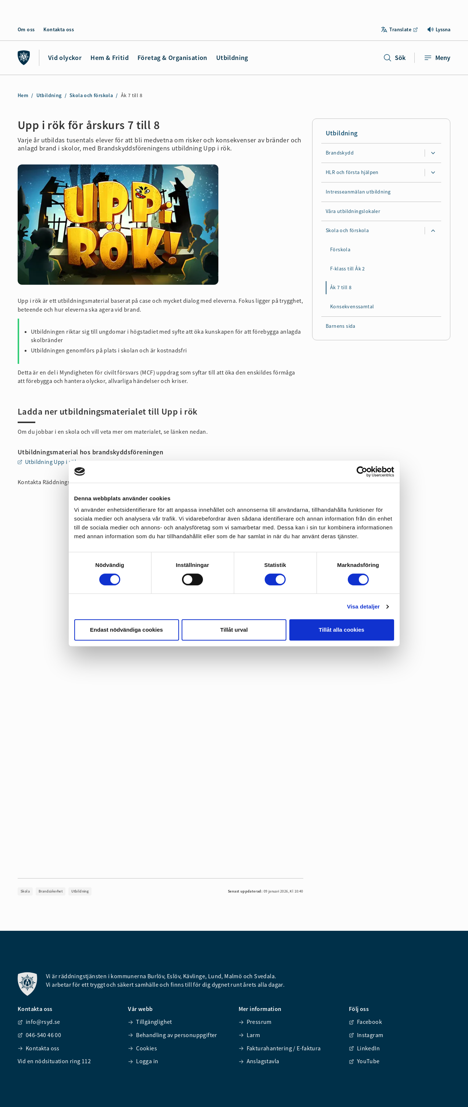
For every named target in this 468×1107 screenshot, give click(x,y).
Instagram (366, 1035)
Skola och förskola (91, 95)
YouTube (364, 1061)
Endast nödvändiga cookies (126, 630)
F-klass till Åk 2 (347, 268)
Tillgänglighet (150, 1021)
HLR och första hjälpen (352, 172)
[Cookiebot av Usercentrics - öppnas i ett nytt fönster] (362, 471)
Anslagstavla (259, 1061)
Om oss (26, 29)
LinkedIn (364, 1048)
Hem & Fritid (109, 57)
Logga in (143, 1061)
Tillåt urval (234, 630)
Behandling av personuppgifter (172, 1035)
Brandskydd (340, 153)
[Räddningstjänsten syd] (24, 57)
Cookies (142, 1048)
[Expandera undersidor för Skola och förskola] (433, 231)
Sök (394, 57)
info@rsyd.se (39, 1021)
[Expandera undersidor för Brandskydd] (433, 153)
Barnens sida (341, 326)
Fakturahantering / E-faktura (280, 1048)
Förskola (340, 249)
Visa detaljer (363, 606)
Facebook (365, 1021)
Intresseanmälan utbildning (358, 191)
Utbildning (232, 57)
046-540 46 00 (39, 1035)
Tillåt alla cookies (341, 630)
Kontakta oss (58, 29)
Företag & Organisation (172, 57)
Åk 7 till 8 (340, 287)
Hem (23, 95)
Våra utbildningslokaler (353, 211)
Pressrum (255, 1021)
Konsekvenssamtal (352, 306)
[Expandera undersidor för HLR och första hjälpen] (433, 172)
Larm (249, 1035)
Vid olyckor (65, 57)
